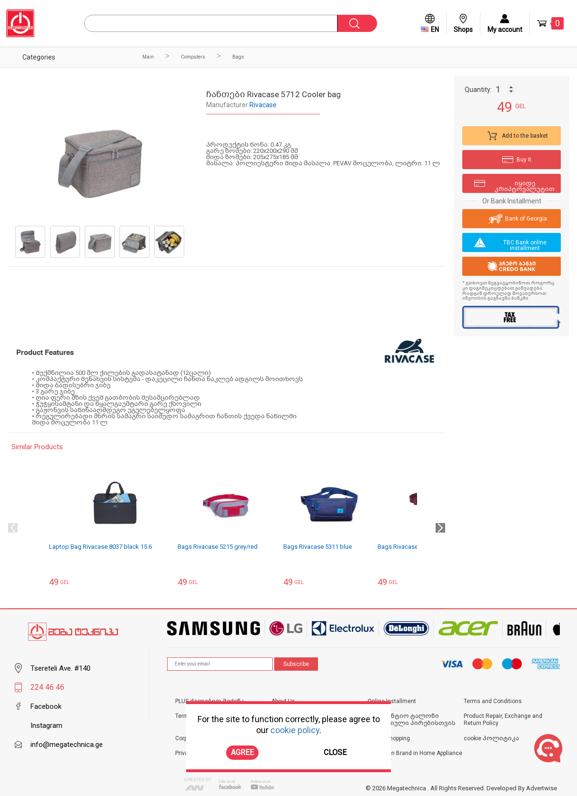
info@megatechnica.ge (66, 744)
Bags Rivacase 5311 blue (317, 546)
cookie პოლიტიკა (491, 738)
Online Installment (392, 701)
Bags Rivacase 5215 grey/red (218, 546)
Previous (13, 528)
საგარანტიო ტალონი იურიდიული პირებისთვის (412, 719)
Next (440, 528)
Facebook (45, 706)
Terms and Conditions (493, 701)
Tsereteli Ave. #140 (60, 668)
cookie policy (294, 730)
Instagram (46, 725)
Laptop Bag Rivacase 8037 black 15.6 (100, 546)
